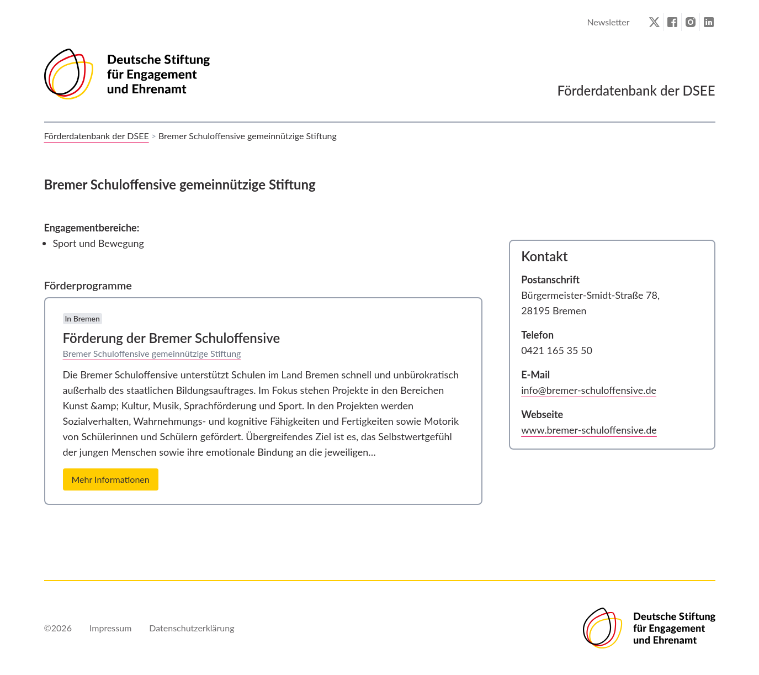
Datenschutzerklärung (191, 628)
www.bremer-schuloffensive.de (589, 430)
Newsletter (608, 22)
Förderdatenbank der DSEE (96, 135)
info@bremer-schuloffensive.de (588, 390)
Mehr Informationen (111, 479)
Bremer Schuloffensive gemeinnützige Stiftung (152, 353)
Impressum (110, 628)
